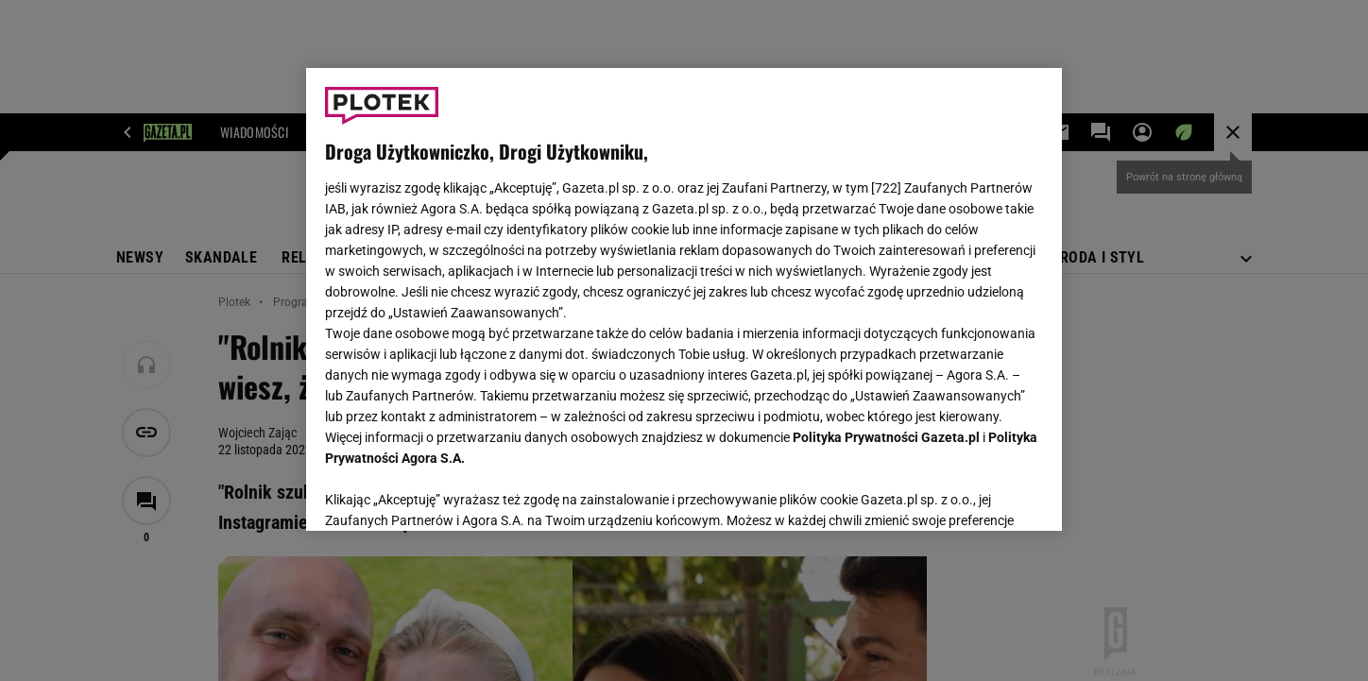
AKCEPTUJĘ (979, 494)
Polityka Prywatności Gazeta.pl (886, 437)
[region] (684, 299)
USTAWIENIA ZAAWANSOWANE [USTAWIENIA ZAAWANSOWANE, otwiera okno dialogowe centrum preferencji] (448, 493)
